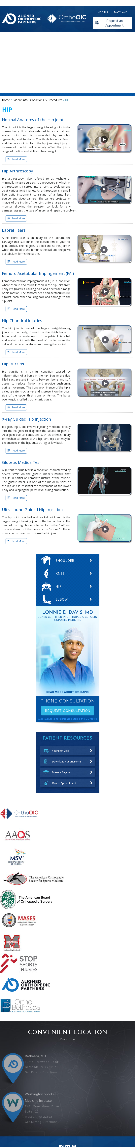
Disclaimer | (37, 1125)
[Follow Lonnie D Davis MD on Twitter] (67, 1117)
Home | (9, 1125)
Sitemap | (80, 1125)
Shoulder (65, 560)
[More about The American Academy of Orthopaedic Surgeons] (17, 844)
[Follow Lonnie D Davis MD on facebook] (61, 1117)
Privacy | (50, 1125)
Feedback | (22, 1125)
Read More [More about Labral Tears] (18, 261)
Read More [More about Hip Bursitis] (18, 407)
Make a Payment (62, 772)
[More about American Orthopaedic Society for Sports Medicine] (33, 887)
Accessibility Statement (116, 1125)
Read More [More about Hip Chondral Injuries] (18, 352)
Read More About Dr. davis (67, 692)
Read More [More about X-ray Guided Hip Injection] (18, 450)
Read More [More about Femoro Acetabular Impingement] (18, 308)
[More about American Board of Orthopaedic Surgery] (26, 908)
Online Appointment (64, 783)
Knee (60, 573)
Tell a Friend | (64, 1125)
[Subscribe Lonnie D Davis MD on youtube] (74, 1117)
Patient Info (20, 100)
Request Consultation (67, 710)
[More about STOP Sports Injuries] (18, 972)
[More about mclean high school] (11, 951)
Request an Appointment (114, 23)
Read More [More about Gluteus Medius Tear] (18, 497)
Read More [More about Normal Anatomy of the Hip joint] (18, 159)
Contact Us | (93, 1125)
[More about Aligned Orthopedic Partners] (26, 994)
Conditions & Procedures (46, 100)
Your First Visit (60, 751)
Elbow (62, 599)
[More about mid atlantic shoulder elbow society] (19, 930)
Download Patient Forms (67, 761)
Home (6, 100)
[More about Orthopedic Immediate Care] (19, 823)
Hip (59, 586)
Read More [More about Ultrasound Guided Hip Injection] (18, 541)
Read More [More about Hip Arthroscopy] (18, 218)
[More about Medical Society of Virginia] (16, 866)
